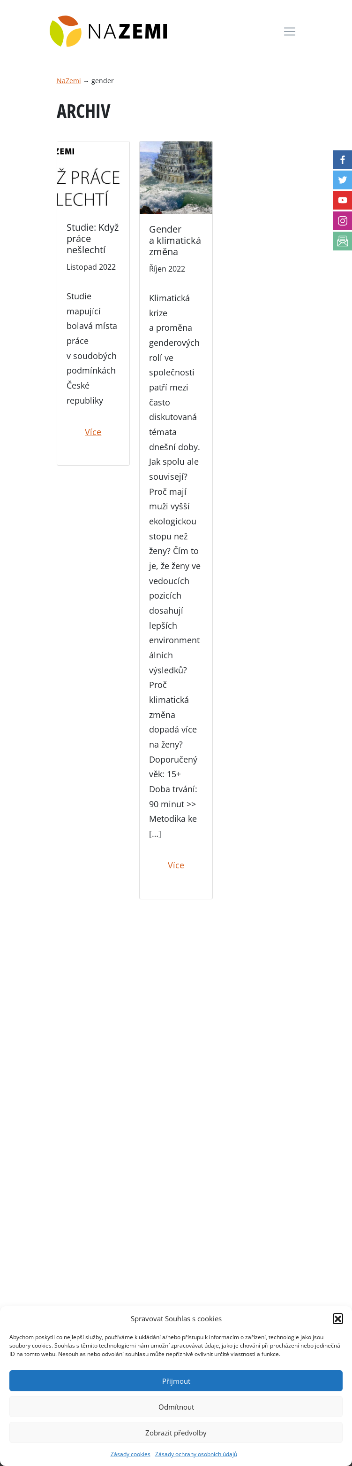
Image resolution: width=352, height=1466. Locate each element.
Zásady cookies (130, 1454)
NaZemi (69, 80)
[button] (338, 1318)
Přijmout (176, 1381)
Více (93, 431)
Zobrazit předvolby (176, 1432)
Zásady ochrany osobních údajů (196, 1454)
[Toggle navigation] (290, 31)
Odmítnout (176, 1406)
